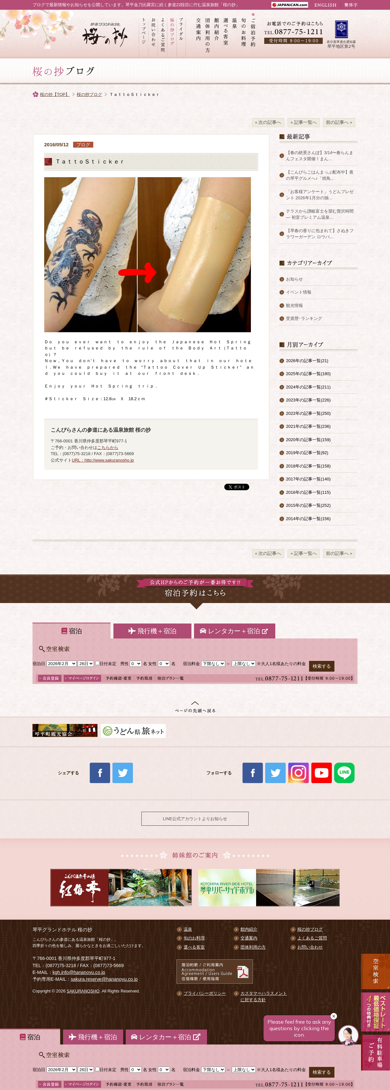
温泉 (235, 34)
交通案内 (198, 34)
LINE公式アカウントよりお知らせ (195, 818)
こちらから (107, 447)
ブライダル (181, 34)
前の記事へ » (339, 122)
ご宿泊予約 (253, 34)
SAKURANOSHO (83, 991)
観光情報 (294, 305)
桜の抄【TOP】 (55, 94)
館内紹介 (216, 34)
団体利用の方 (207, 34)
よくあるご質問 (162, 34)
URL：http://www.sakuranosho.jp (103, 460)
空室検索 (375, 971)
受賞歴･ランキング (304, 318)
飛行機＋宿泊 (152, 631)
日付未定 (105, 663)
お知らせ (294, 279)
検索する (322, 666)
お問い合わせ (153, 34)
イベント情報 (298, 292)
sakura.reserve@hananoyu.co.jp (104, 979)
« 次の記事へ (268, 122)
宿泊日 (38, 663)
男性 (124, 663)
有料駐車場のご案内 (375, 1061)
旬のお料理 (244, 34)
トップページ (143, 34)
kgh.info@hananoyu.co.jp (79, 972)
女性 (152, 663)
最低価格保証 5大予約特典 (375, 1011)
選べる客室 (225, 34)
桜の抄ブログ (171, 34)
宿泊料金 (191, 663)
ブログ (83, 144)
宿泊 (71, 631)
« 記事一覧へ (304, 122)
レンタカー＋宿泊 (234, 631)
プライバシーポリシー (205, 993)
